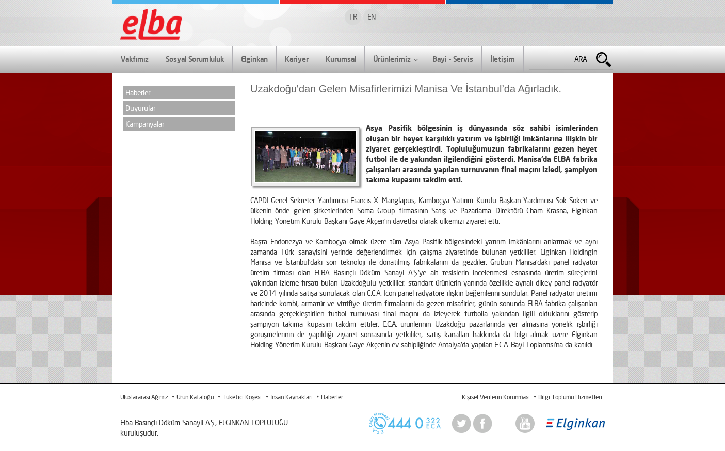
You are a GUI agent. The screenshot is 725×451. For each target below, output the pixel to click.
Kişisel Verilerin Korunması (495, 397)
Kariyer (297, 59)
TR (353, 16)
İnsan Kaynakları (291, 397)
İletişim (502, 59)
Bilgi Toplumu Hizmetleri (570, 397)
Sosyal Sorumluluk (195, 59)
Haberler (137, 92)
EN (371, 16)
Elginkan (254, 59)
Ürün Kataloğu (195, 397)
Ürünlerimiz (395, 60)
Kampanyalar (144, 124)
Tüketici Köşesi (242, 397)
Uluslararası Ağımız (144, 397)
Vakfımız (135, 59)
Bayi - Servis (452, 59)
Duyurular (140, 108)
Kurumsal (341, 59)
